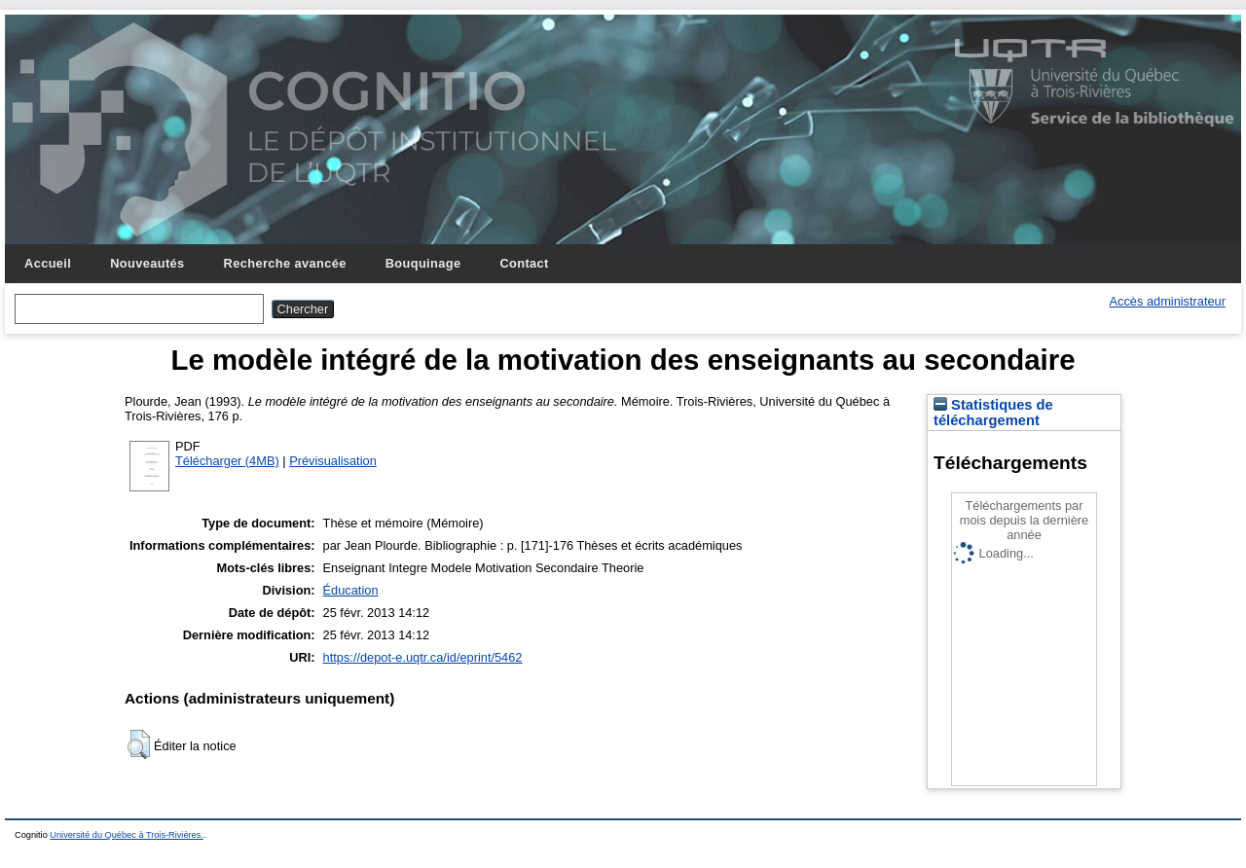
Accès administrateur (1168, 301)
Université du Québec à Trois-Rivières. (126, 835)
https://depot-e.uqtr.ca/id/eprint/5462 (423, 657)
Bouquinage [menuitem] (423, 263)
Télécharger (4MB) (227, 460)
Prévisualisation (333, 460)
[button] (139, 744)
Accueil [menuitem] (47, 263)
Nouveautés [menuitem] (147, 263)
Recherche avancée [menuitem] (285, 263)
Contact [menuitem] (523, 263)
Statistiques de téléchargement (993, 412)
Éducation (351, 590)
